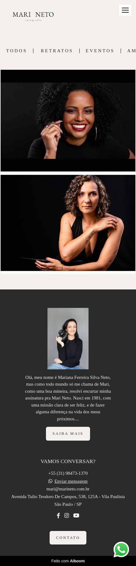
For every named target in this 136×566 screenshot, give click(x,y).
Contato (68, 538)
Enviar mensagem (71, 481)
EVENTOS (100, 51)
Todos (16, 51)
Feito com (68, 561)
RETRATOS (57, 51)
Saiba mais (67, 433)
